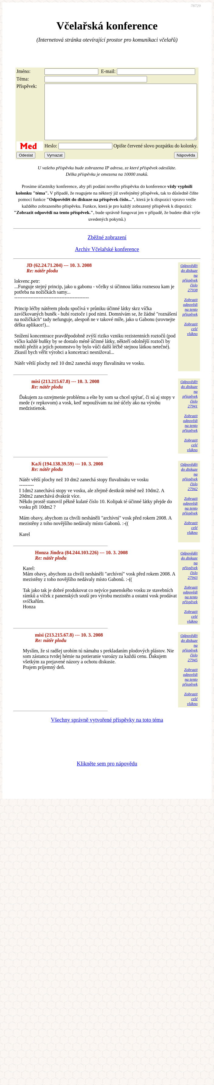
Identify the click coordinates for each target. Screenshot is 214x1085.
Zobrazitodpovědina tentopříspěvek (190, 317)
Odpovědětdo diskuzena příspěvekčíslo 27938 (189, 288)
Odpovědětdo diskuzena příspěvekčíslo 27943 (189, 576)
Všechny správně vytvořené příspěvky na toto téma (107, 731)
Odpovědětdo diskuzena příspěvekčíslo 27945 (189, 658)
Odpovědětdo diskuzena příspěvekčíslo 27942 (189, 487)
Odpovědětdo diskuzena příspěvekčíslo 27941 (189, 404)
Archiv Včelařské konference (107, 260)
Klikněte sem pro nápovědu (107, 775)
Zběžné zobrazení (107, 248)
